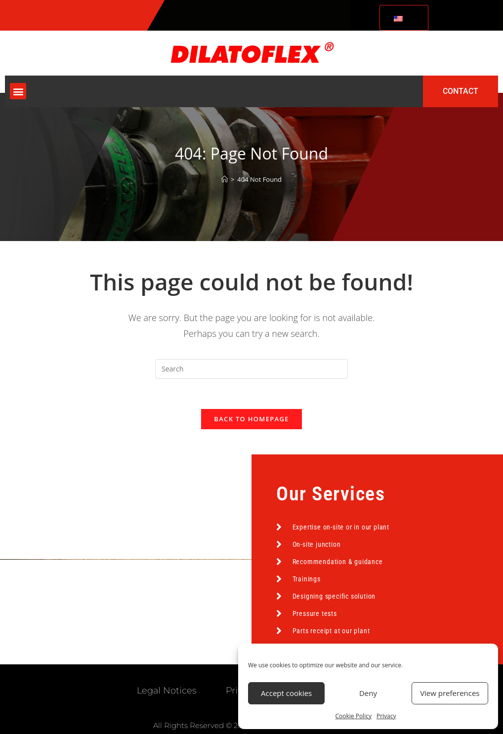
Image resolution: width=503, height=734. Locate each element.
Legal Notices (166, 690)
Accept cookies (286, 693)
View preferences (449, 693)
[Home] (224, 179)
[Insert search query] (251, 369)
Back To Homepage (251, 418)
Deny (368, 693)
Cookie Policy (353, 716)
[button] (18, 91)
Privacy (386, 716)
